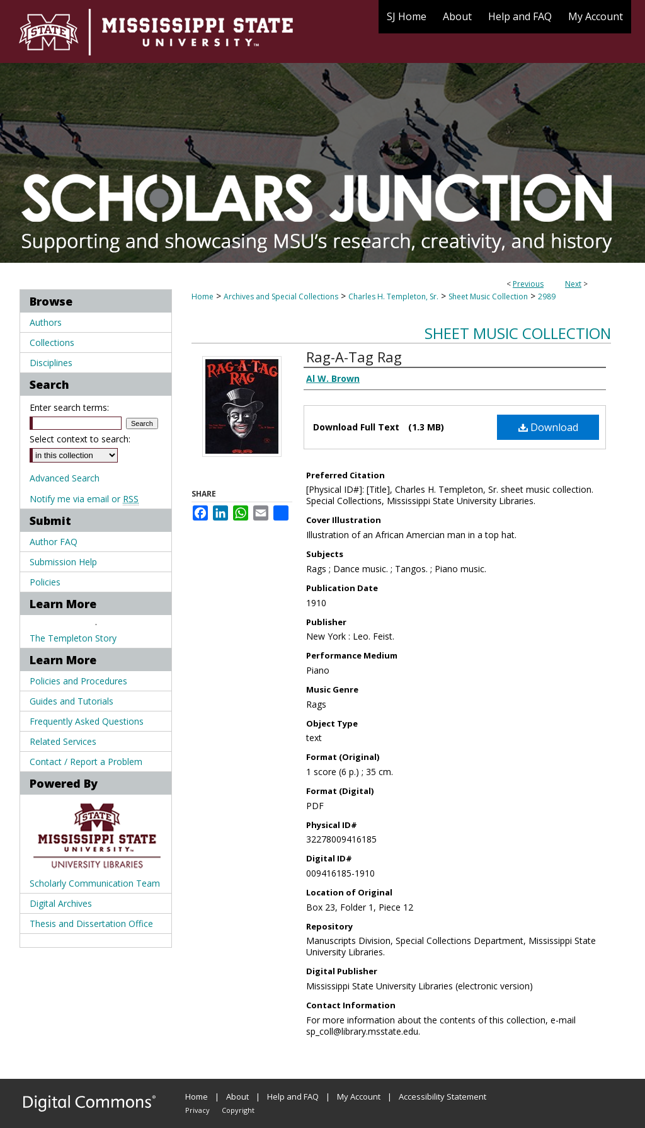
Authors (46, 322)
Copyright (238, 1110)
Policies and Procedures (78, 681)
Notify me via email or (84, 499)
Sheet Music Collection (488, 296)
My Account (358, 1096)
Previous (528, 284)
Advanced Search (65, 478)
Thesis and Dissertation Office (91, 923)
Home (202, 296)
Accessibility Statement (442, 1096)
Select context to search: (80, 439)
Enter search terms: (69, 407)
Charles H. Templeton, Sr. (393, 296)
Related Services (63, 741)
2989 (547, 296)
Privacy (197, 1110)
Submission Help (63, 562)
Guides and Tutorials (71, 701)
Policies (45, 582)
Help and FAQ (293, 1096)
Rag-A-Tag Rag (354, 356)
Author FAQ (53, 542)
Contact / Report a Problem (86, 762)
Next (573, 284)
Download (548, 427)
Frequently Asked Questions (87, 721)
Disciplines (51, 363)
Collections (52, 342)
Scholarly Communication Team (95, 883)
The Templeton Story (73, 638)
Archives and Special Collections (281, 296)
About (237, 1096)
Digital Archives (61, 903)
